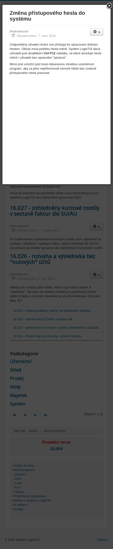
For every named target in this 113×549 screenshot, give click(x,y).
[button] (109, 6)
